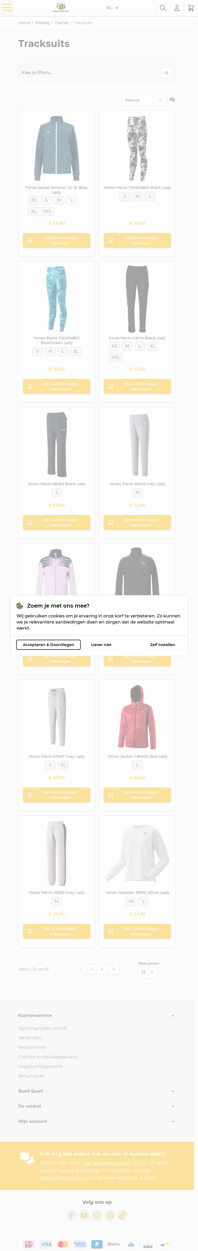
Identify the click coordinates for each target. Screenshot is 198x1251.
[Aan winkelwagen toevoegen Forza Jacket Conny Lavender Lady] (56, 658)
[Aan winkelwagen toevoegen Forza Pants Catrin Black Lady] (137, 386)
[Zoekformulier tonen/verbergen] (163, 8)
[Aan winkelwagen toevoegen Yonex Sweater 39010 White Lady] (137, 931)
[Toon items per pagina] (148, 972)
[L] (72, 199)
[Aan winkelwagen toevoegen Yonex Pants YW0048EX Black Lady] (137, 240)
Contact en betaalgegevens (48, 1056)
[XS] (33, 199)
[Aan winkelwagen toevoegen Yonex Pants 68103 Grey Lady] (137, 522)
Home (24, 22)
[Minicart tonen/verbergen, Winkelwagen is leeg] (191, 8)
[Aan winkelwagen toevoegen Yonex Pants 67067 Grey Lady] (56, 794)
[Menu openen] (7, 7)
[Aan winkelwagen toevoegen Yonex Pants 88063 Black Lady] (56, 522)
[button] (97, 1015)
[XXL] (47, 210)
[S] (46, 199)
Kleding (42, 22)
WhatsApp (87, 1170)
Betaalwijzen (31, 1076)
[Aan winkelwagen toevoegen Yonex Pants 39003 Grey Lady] (56, 931)
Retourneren (32, 1047)
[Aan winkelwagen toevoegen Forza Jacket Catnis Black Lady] (137, 658)
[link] (80, 969)
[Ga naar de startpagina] (61, 7)
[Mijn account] (177, 8)
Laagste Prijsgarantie (40, 1066)
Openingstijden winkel (42, 1028)
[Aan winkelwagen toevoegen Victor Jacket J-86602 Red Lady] (137, 794)
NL (112, 8)
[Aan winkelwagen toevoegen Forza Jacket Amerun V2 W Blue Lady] (56, 240)
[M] (59, 199)
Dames (62, 22)
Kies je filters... (37, 72)
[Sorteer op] (144, 100)
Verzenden (29, 1037)
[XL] (33, 210)
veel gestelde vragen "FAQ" (114, 1163)
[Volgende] (113, 969)
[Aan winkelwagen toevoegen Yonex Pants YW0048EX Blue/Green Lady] (56, 386)
